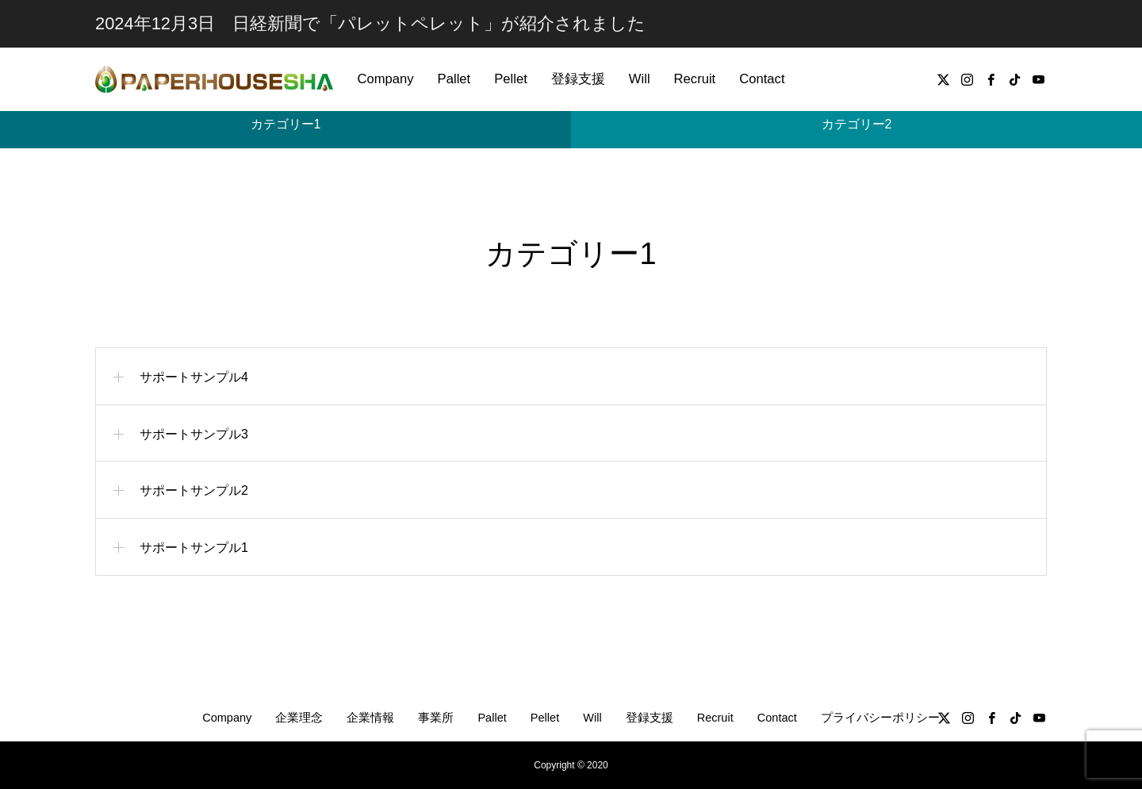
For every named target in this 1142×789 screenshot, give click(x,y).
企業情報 (370, 717)
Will (639, 78)
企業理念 (299, 717)
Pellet (510, 78)
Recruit (695, 78)
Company (385, 78)
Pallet (454, 78)
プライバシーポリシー (880, 717)
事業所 (436, 717)
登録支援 (578, 78)
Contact (761, 78)
